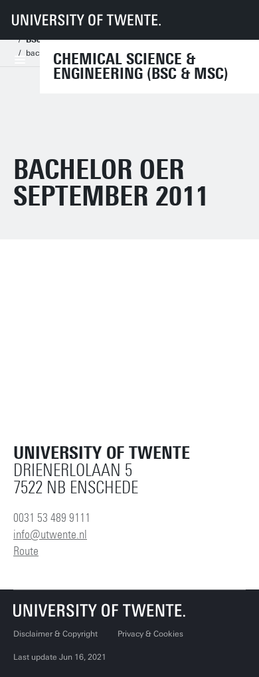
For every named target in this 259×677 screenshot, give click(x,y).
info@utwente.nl (50, 534)
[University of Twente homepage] (86, 20)
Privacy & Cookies (150, 634)
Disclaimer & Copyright (55, 634)
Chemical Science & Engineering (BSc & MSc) (140, 66)
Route (26, 551)
